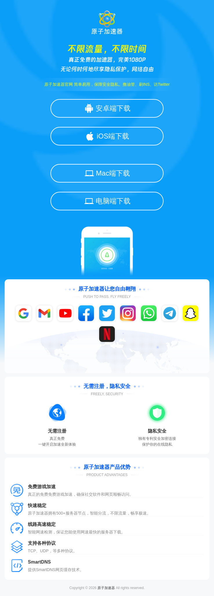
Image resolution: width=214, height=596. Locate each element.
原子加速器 (106, 588)
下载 (117, 532)
